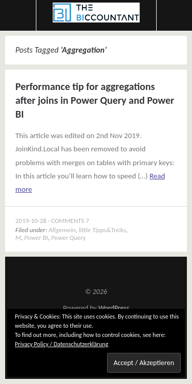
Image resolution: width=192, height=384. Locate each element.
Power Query (68, 237)
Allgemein (62, 230)
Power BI (36, 237)
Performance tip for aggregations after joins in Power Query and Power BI (94, 100)
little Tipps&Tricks (102, 230)
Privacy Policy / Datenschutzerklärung (61, 344)
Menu (18, 15)
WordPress (114, 308)
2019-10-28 (31, 220)
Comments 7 (70, 220)
